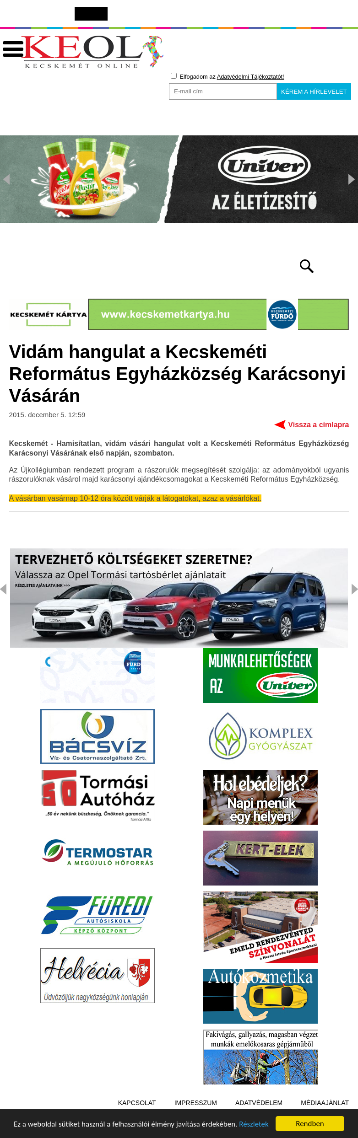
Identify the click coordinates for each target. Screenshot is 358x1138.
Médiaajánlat (325, 1102)
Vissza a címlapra (318, 425)
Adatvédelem (258, 1102)
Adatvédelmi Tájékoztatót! (250, 76)
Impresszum (195, 1102)
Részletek (254, 1125)
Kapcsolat (137, 1102)
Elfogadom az (227, 76)
